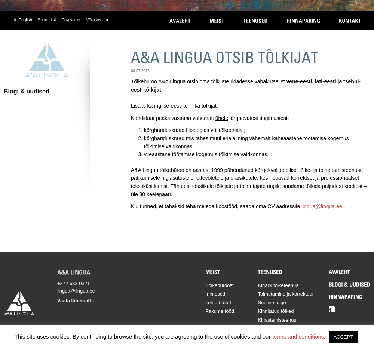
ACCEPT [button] (343, 337)
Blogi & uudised (26, 91)
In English (23, 20)
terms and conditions (298, 336)
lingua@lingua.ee (321, 206)
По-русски (70, 20)
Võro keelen (97, 20)
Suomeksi (47, 20)
